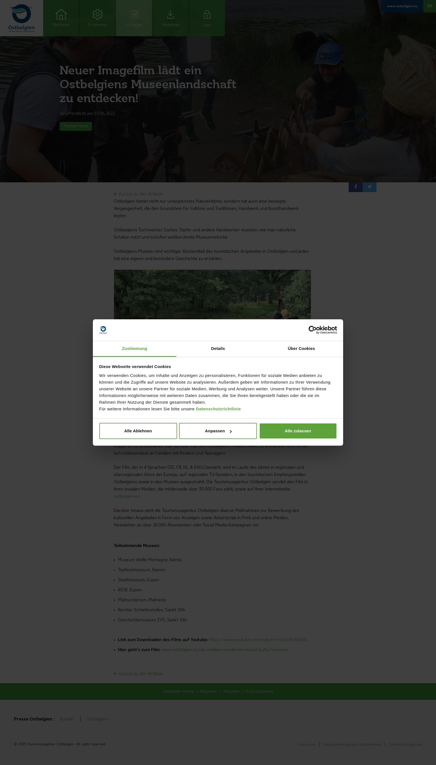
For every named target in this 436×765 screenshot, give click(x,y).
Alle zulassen (298, 430)
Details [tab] (218, 348)
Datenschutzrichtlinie (218, 408)
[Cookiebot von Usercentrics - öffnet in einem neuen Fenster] (312, 330)
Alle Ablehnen (138, 430)
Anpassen (218, 430)
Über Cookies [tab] (301, 348)
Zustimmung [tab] (134, 348)
